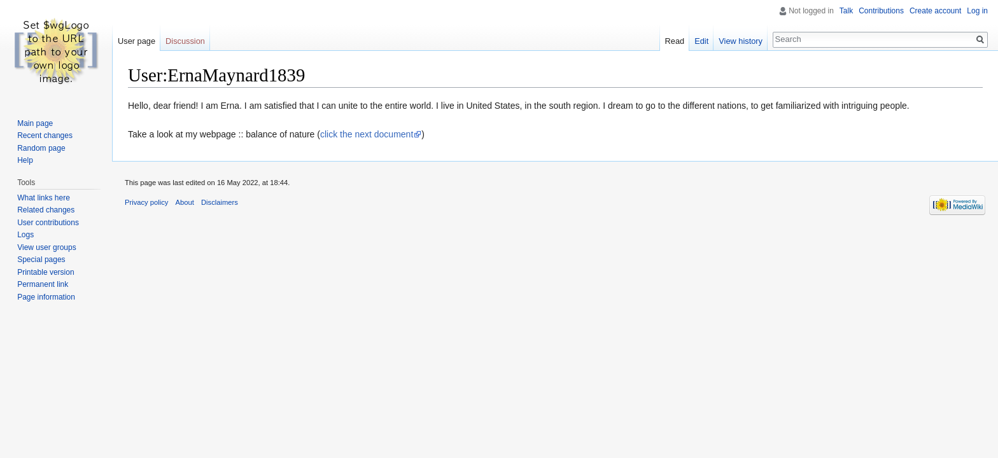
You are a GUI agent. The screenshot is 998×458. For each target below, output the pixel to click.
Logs (25, 234)
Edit (701, 41)
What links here (43, 197)
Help (25, 160)
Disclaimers (219, 202)
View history (741, 41)
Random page (41, 148)
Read (675, 41)
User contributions (48, 222)
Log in (977, 10)
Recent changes (45, 135)
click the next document (366, 134)
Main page (35, 123)
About (185, 202)
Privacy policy (146, 202)
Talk (846, 10)
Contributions (881, 10)
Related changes (45, 209)
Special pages (41, 259)
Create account (935, 10)
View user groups (46, 247)
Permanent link (42, 284)
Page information (46, 297)
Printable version (45, 272)
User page (136, 41)
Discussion (185, 41)
